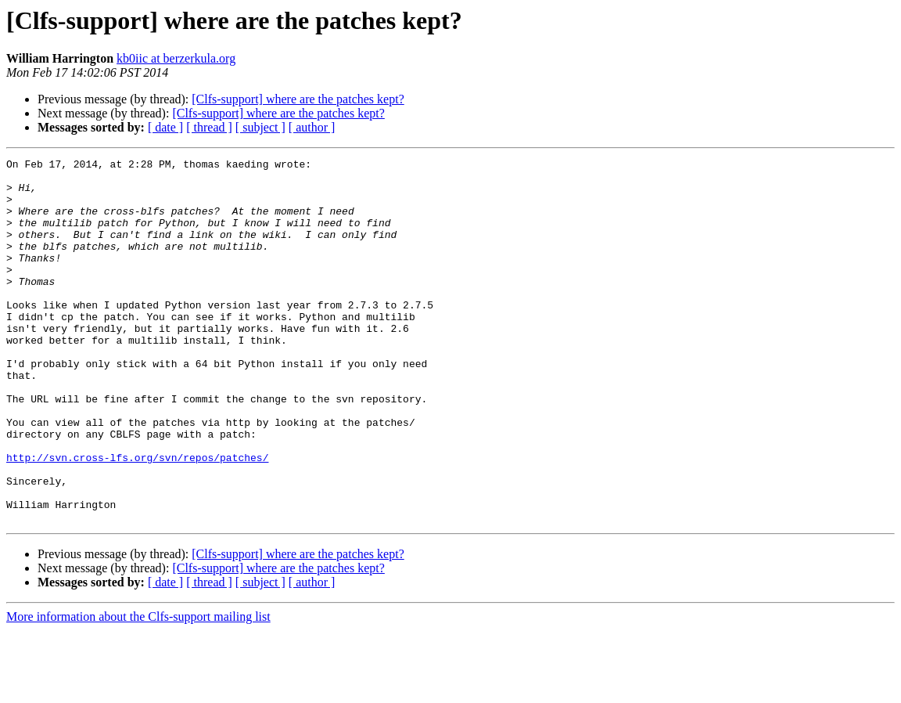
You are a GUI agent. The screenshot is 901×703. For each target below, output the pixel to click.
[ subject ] (260, 127)
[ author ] (312, 127)
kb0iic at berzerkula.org (176, 58)
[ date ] (165, 127)
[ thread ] (209, 127)
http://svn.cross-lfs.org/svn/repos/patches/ (137, 518)
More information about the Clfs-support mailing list (138, 689)
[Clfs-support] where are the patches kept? (298, 99)
